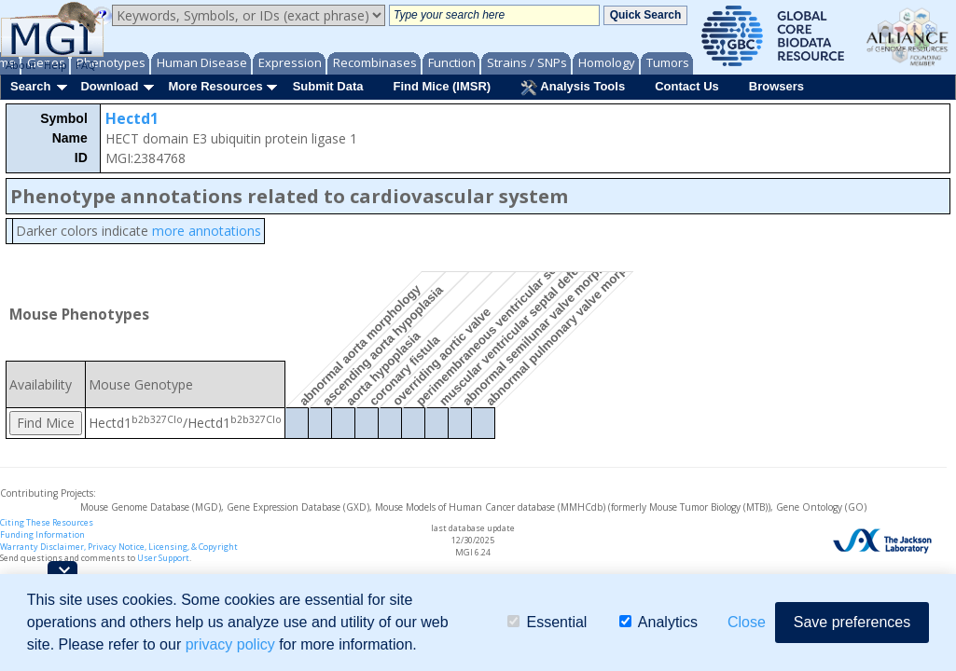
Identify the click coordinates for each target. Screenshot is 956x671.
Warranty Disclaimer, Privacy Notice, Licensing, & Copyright (119, 547)
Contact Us (687, 86)
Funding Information (42, 534)
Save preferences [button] (852, 622)
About (20, 65)
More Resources (215, 86)
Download (109, 86)
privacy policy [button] (230, 644)
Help (55, 65)
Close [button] (746, 622)
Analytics (658, 622)
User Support (163, 558)
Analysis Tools (572, 87)
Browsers (776, 86)
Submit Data (328, 86)
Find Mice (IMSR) (442, 86)
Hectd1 (132, 118)
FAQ (86, 65)
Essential (547, 622)
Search (30, 86)
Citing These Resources (46, 522)
